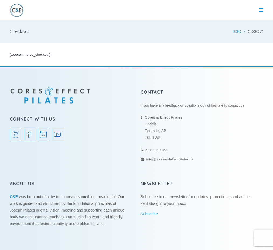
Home (237, 31)
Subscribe (149, 214)
